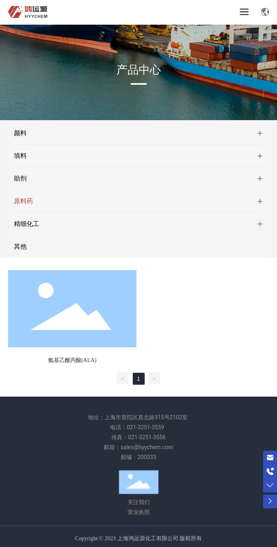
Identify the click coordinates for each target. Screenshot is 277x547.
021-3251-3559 (145, 427)
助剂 (20, 178)
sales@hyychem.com (146, 447)
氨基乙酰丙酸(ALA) (72, 360)
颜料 (20, 133)
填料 (20, 156)
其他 (20, 246)
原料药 (23, 201)
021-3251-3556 (146, 437)
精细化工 (26, 224)
